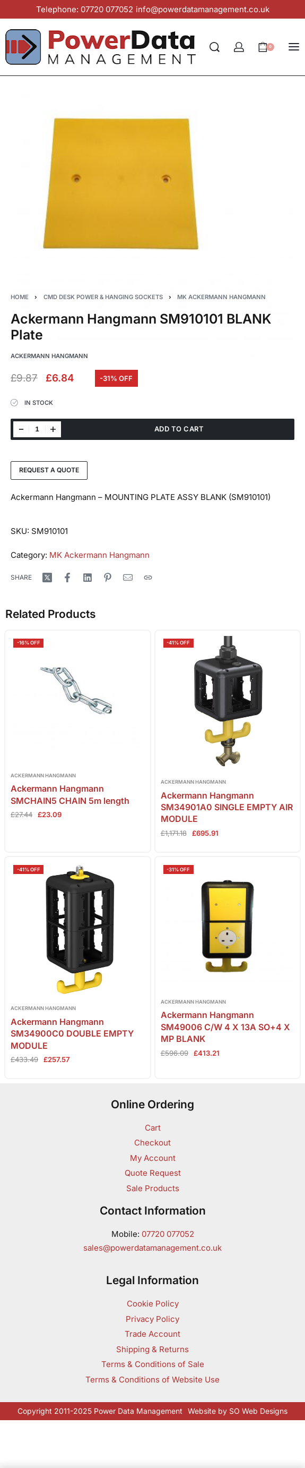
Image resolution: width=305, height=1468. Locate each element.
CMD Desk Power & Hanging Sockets (103, 297)
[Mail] (128, 577)
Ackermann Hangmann (43, 775)
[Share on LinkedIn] (87, 577)
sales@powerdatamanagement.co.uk (152, 1248)
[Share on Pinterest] (107, 577)
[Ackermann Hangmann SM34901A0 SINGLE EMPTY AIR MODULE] (228, 703)
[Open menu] (294, 47)
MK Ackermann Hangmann (221, 297)
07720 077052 (168, 1234)
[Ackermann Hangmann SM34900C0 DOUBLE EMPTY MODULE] (78, 929)
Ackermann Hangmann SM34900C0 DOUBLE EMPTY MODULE (72, 1033)
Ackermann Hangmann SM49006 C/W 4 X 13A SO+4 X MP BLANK (225, 1026)
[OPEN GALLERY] (152, 222)
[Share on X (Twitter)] (47, 577)
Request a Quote (49, 470)
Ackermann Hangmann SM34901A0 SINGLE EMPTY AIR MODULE (227, 807)
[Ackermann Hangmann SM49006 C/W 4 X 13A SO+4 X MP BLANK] (228, 926)
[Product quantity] (37, 429)
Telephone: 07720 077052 (84, 9)
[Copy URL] (148, 577)
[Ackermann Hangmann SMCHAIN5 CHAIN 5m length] (78, 699)
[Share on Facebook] (67, 577)
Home (20, 297)
